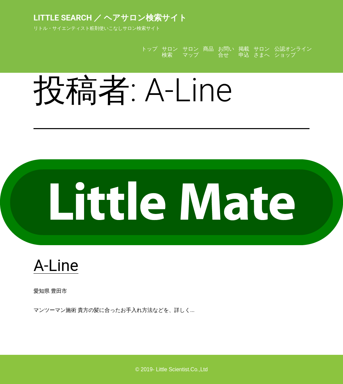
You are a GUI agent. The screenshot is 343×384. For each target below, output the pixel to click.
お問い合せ (226, 52)
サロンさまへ (262, 52)
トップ (149, 49)
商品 (208, 49)
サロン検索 (170, 52)
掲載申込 (243, 52)
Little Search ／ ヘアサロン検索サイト (110, 17)
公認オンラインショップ (293, 52)
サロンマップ (191, 52)
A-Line (55, 265)
